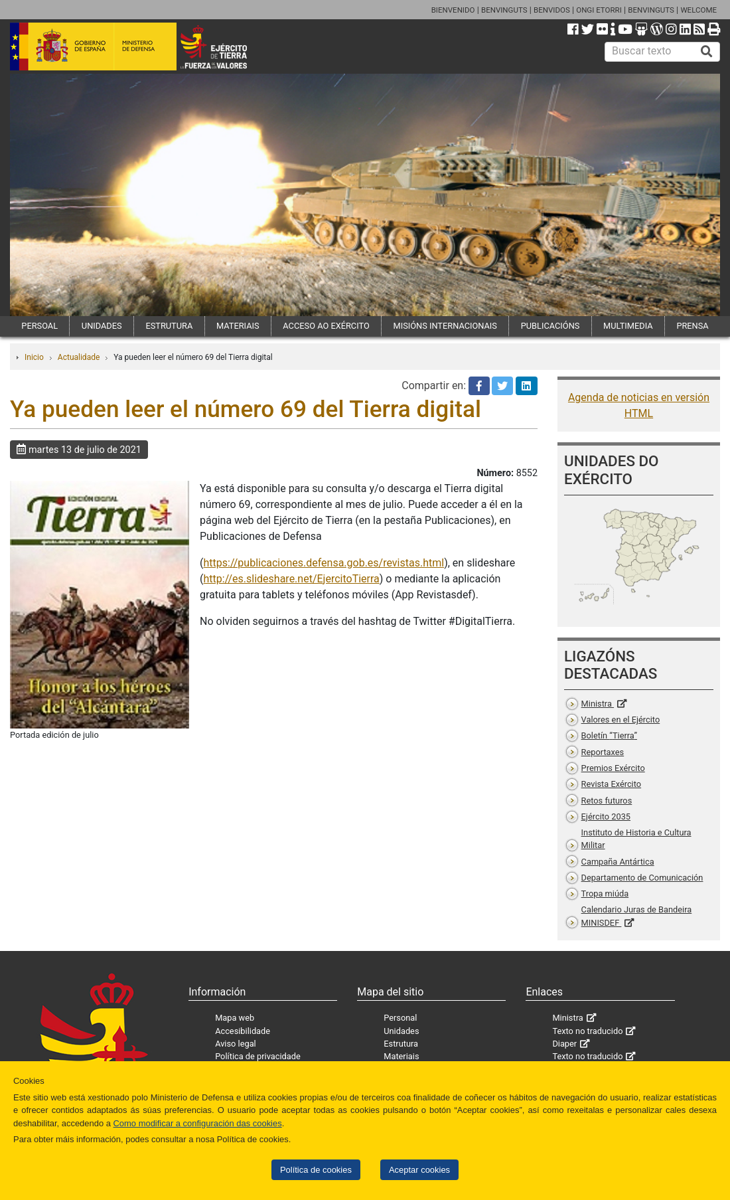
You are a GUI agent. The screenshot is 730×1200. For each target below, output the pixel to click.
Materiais (401, 1056)
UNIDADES (102, 326)
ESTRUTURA (168, 326)
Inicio (34, 357)
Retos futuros (606, 801)
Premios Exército (613, 768)
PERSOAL (39, 326)
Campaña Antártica (617, 862)
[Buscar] (707, 51)
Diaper (564, 1044)
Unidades (401, 1031)
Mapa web (234, 1018)
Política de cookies (316, 1170)
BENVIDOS (552, 10)
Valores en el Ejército (620, 720)
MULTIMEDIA (628, 326)
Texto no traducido (587, 1031)
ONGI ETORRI (599, 10)
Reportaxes (602, 752)
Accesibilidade (242, 1031)
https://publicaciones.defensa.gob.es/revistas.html (323, 563)
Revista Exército (611, 784)
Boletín (609, 735)
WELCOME (698, 10)
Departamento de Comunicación (642, 878)
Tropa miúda (605, 894)
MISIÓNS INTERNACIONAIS (444, 326)
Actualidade (79, 357)
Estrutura (401, 1044)
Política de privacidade (258, 1056)
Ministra (597, 704)
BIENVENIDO (453, 10)
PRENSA (692, 326)
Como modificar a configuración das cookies (197, 1123)
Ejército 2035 (605, 816)
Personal (400, 1018)
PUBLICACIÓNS (550, 326)
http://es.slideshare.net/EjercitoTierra (291, 578)
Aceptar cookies (419, 1170)
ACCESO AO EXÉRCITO (326, 326)
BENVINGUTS (504, 10)
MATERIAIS (237, 326)
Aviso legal (235, 1044)
